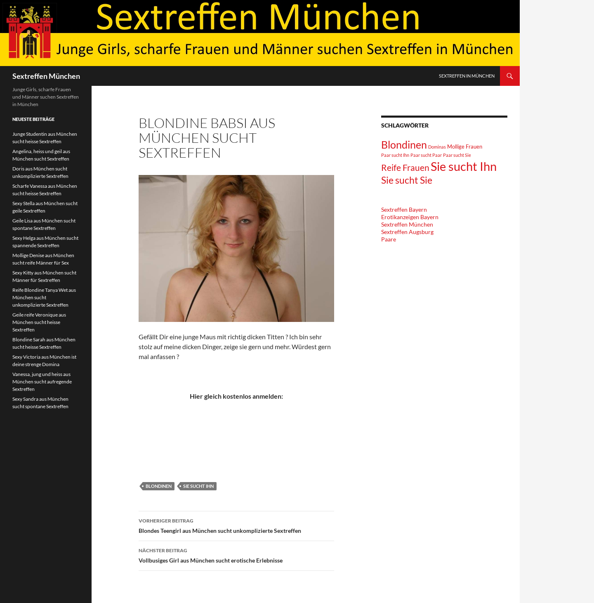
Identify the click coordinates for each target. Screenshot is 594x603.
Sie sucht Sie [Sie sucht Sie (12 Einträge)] (406, 180)
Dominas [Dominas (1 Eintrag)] (437, 146)
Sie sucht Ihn (198, 486)
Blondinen (159, 486)
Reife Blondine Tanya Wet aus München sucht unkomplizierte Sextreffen (44, 297)
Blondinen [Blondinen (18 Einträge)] (404, 144)
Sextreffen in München (467, 75)
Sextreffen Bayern (404, 209)
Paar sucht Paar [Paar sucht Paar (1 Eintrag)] (426, 155)
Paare (388, 239)
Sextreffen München (46, 75)
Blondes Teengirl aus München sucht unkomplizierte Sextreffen (236, 525)
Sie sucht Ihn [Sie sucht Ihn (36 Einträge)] (464, 166)
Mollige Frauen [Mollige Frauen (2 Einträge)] (464, 146)
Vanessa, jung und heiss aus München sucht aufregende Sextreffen (42, 381)
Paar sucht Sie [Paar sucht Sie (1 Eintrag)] (457, 155)
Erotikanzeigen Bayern (409, 216)
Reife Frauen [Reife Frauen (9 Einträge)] (405, 167)
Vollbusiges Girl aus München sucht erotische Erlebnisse (236, 555)
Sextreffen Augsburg (407, 231)
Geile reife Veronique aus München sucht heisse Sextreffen (39, 322)
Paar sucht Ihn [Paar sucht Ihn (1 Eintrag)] (395, 155)
